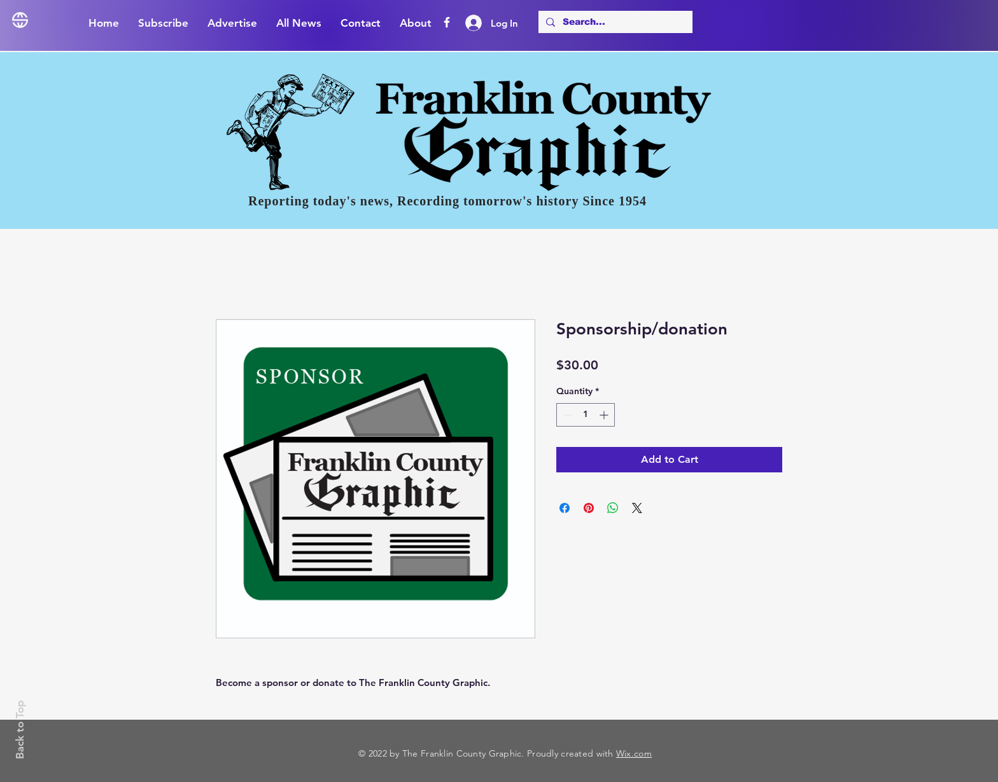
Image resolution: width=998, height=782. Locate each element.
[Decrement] (566, 415)
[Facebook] (447, 22)
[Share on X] (637, 508)
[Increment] (605, 415)
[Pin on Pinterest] (588, 508)
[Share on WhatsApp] (613, 508)
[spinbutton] (585, 415)
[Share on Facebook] (564, 508)
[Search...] (614, 22)
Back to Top (19, 729)
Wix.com (634, 753)
